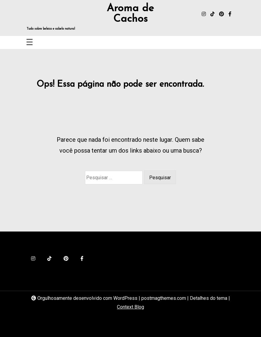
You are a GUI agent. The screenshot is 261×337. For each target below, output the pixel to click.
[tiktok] (212, 14)
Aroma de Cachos (130, 14)
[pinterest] (221, 14)
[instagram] (204, 14)
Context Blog (130, 307)
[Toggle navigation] (30, 42)
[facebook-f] (229, 14)
